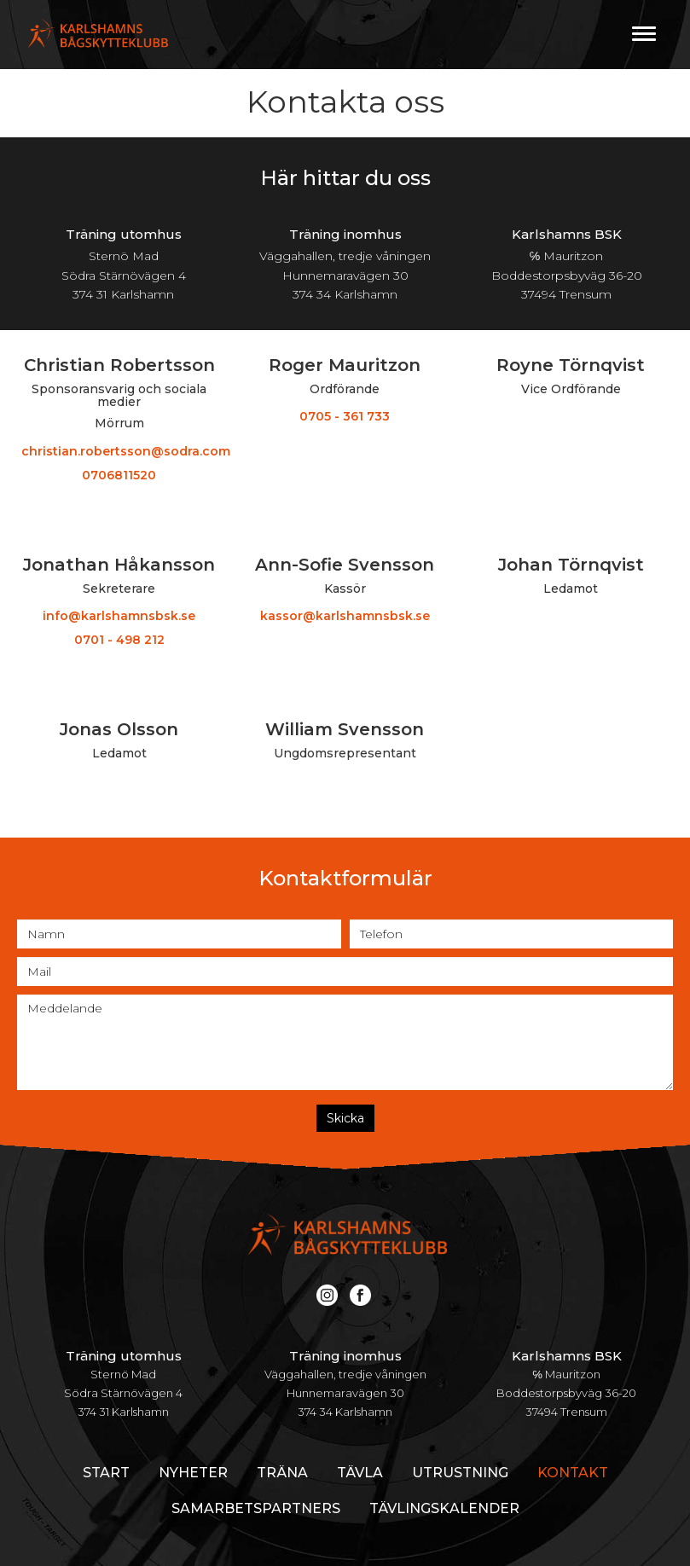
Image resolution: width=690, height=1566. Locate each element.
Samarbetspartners (255, 1508)
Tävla (360, 1472)
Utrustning (460, 1472)
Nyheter (193, 1472)
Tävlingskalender (444, 1508)
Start (106, 1472)
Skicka (345, 1118)
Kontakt (572, 1472)
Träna (282, 1472)
